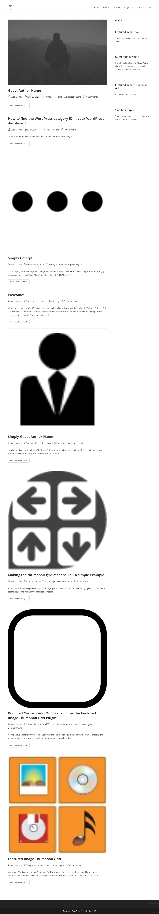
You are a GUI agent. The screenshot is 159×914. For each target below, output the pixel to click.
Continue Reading (20, 106)
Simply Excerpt (20, 258)
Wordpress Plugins (72, 97)
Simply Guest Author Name (30, 436)
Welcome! (16, 294)
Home (59, 97)
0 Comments (92, 97)
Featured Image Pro (127, 32)
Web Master (16, 97)
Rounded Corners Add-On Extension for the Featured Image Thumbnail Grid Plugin (52, 715)
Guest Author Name (24, 90)
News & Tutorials (51, 129)
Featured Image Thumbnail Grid (34, 858)
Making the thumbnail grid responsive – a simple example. (56, 575)
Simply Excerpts (56, 264)
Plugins (118, 20)
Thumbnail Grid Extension (61, 724)
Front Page (49, 97)
